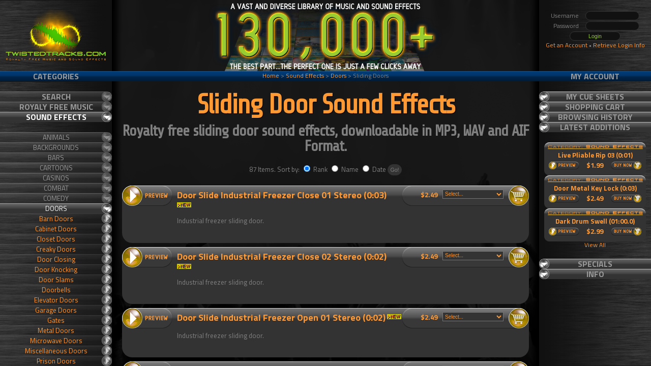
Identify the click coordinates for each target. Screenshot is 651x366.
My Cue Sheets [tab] (595, 97)
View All (595, 245)
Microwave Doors (56, 341)
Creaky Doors (56, 249)
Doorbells (56, 290)
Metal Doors (56, 330)
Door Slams (56, 279)
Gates (56, 320)
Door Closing (56, 259)
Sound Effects (305, 75)
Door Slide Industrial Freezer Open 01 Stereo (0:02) (281, 317)
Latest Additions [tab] (595, 127)
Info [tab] (595, 274)
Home (270, 75)
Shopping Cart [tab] (595, 107)
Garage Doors (56, 310)
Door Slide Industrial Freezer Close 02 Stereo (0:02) (282, 256)
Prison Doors (56, 361)
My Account (595, 76)
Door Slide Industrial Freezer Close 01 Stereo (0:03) (282, 195)
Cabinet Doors (56, 229)
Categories (56, 76)
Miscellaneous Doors (56, 351)
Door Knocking (56, 269)
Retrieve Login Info (619, 45)
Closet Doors (56, 239)
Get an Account (566, 45)
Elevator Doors (56, 300)
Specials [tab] (595, 264)
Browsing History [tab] (595, 117)
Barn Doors (56, 219)
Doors (338, 75)
